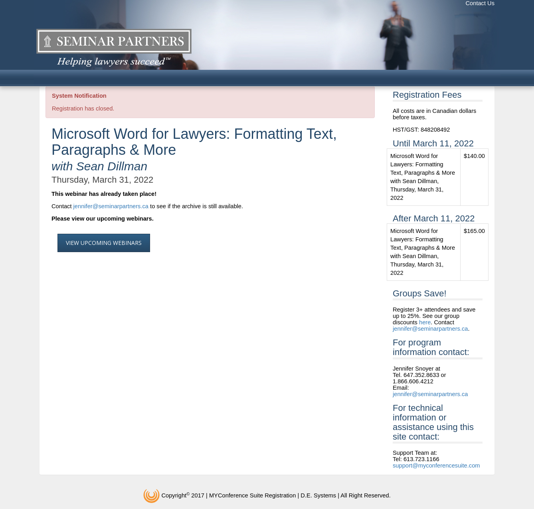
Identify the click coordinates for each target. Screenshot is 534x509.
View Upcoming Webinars (104, 243)
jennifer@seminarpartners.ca (110, 206)
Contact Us (480, 3)
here (425, 322)
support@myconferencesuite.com (436, 465)
